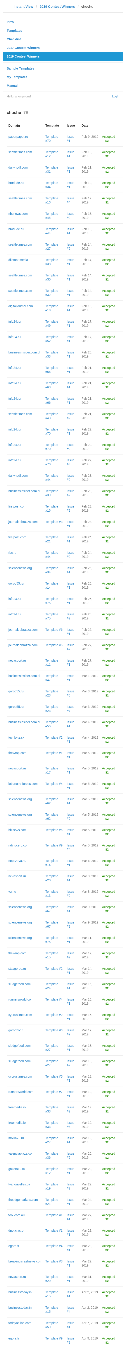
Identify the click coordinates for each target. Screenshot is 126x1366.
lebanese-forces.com (23, 784)
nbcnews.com (18, 213)
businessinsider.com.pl (24, 352)
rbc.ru (12, 552)
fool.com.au (16, 1215)
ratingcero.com (18, 845)
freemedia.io (17, 1107)
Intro (10, 22)
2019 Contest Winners (57, 6)
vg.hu (12, 891)
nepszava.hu (17, 861)
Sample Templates (20, 68)
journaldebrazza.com (23, 522)
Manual (12, 85)
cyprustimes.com (20, 1015)
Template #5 (53, 1076)
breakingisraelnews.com (25, 1261)
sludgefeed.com (19, 984)
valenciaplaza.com (21, 1153)
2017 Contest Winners (23, 48)
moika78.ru (16, 1138)
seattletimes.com (20, 152)
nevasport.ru (17, 660)
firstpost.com (17, 506)
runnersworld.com (20, 999)
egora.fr (13, 1246)
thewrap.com (17, 753)
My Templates (17, 77)
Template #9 (53, 845)
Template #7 (53, 1092)
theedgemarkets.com (23, 1200)
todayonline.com (19, 1323)
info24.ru (14, 321)
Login (115, 96)
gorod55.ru (16, 583)
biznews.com (17, 830)
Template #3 (53, 522)
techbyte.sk (16, 737)
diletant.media (18, 260)
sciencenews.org (20, 568)
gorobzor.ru (16, 1030)
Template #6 (53, 629)
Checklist (14, 39)
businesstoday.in (20, 1292)
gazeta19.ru (16, 1169)
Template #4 (53, 784)
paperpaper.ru (18, 136)
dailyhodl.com (18, 167)
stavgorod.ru (17, 968)
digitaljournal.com (20, 306)
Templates (14, 30)
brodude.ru (16, 183)
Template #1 (53, 753)
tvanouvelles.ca (19, 1184)
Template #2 (53, 737)
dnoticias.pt (16, 1230)
